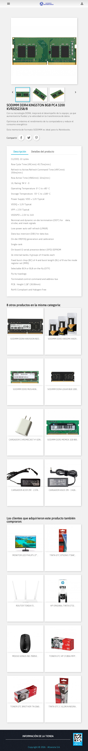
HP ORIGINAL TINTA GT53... (62, 606)
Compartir (21, 138)
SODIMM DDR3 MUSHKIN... (25, 389)
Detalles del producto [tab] (42, 151)
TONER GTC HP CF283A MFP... (62, 656)
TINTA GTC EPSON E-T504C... (63, 555)
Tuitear (29, 138)
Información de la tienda (37, 736)
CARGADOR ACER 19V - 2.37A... (25, 490)
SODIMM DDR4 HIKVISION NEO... (25, 339)
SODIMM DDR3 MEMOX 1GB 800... (62, 440)
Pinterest (36, 138)
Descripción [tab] (19, 151)
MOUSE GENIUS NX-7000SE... (25, 656)
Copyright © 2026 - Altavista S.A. (44, 747)
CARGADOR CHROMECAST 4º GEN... (25, 440)
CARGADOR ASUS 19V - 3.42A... (63, 490)
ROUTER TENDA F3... (25, 606)
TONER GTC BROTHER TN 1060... (25, 706)
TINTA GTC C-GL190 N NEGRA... (62, 706)
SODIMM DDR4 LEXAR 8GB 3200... (62, 389)
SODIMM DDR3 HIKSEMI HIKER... (63, 339)
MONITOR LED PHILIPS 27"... (25, 555)
